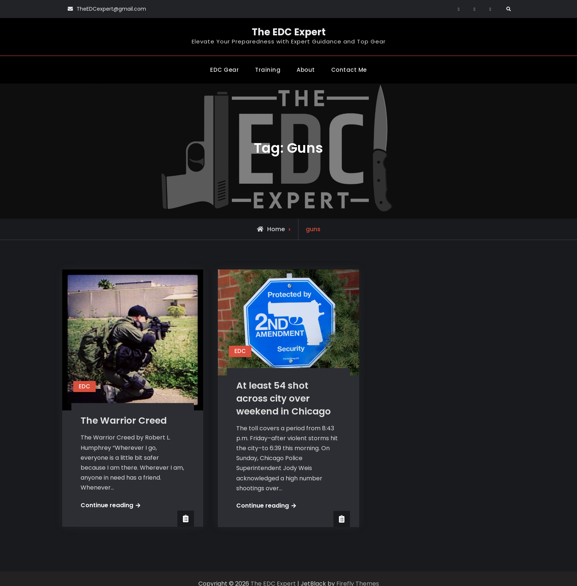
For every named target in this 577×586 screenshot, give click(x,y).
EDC (84, 386)
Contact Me (349, 70)
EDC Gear (224, 70)
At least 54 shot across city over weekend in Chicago (283, 398)
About (306, 70)
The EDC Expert (289, 32)
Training (267, 70)
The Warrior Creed (124, 420)
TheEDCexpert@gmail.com (111, 9)
